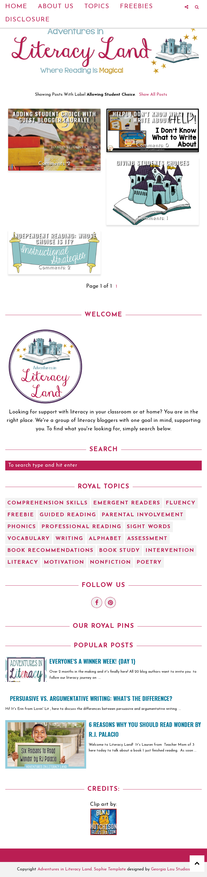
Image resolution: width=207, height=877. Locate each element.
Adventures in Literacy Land (65, 869)
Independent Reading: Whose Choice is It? (54, 238)
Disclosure (27, 20)
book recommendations (50, 550)
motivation (64, 562)
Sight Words (149, 526)
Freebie (20, 515)
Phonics (21, 526)
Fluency (181, 503)
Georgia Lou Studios (170, 869)
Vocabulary (28, 538)
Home (16, 6)
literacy (22, 562)
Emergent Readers (126, 503)
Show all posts (153, 95)
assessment (147, 538)
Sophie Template (110, 869)
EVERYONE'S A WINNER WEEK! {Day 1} (92, 661)
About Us (56, 6)
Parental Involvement (143, 515)
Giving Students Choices (152, 162)
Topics (97, 6)
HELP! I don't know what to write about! (153, 117)
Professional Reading (81, 526)
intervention (170, 550)
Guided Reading (68, 515)
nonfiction (110, 562)
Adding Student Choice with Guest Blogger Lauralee (54, 117)
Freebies (136, 6)
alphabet (105, 538)
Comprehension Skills (47, 503)
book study (119, 550)
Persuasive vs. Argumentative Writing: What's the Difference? (91, 698)
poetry (149, 562)
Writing (69, 538)
